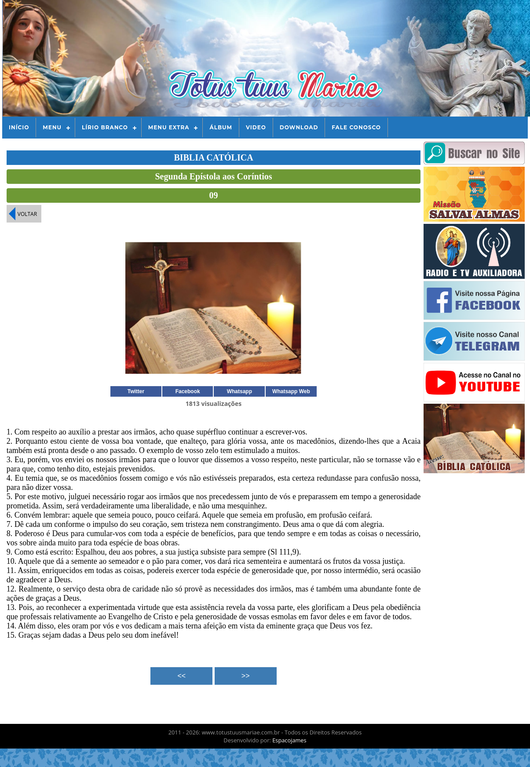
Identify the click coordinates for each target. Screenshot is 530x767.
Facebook (187, 391)
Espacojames (289, 740)
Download (299, 127)
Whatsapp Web (291, 391)
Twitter (136, 391)
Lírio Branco (105, 127)
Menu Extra (169, 127)
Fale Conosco (356, 127)
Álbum (220, 127)
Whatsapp (239, 391)
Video (256, 127)
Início (19, 127)
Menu (52, 127)
